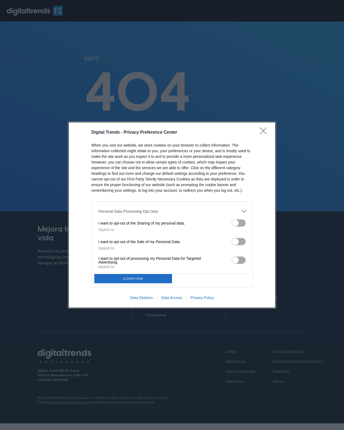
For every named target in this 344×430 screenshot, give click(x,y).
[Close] (265, 132)
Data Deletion (141, 298)
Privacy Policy (202, 298)
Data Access (171, 298)
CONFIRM (133, 278)
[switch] (239, 223)
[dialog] (172, 215)
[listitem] (172, 211)
